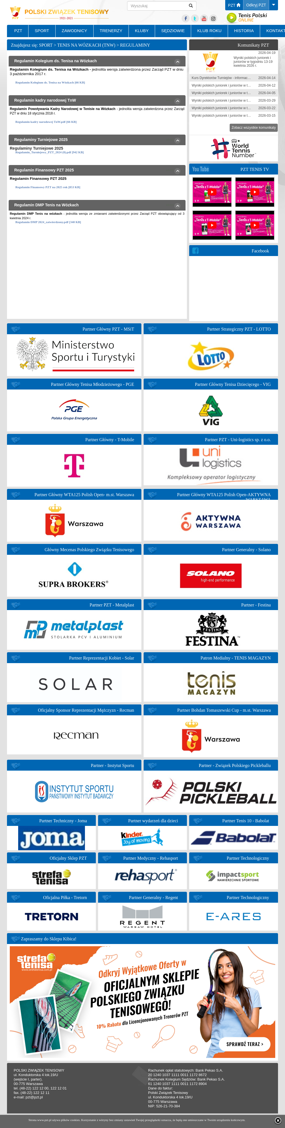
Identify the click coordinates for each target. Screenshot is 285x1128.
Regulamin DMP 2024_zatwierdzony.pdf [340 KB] (48, 222)
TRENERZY (111, 30)
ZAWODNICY (74, 30)
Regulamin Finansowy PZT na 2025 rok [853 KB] (47, 187)
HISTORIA (244, 30)
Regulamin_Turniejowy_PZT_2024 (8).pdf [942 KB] (49, 152)
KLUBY (142, 30)
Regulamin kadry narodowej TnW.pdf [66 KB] (46, 121)
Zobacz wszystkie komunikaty (254, 128)
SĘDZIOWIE (173, 30)
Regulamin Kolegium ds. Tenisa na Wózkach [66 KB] (50, 82)
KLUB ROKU (209, 30)
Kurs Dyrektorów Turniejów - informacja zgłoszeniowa (231, 78)
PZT (234, 5)
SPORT (42, 30)
